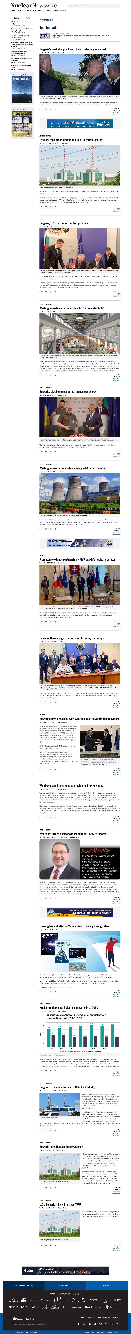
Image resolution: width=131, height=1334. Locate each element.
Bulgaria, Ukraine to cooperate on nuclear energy (67, 391)
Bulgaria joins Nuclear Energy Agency (61, 1146)
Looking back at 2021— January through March (75, 926)
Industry (42, 555)
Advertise (48, 10)
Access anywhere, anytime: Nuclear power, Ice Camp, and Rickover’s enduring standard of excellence (22, 45)
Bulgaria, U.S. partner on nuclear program (63, 223)
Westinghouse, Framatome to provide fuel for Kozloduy (71, 785)
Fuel (40, 45)
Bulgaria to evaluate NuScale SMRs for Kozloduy (67, 1087)
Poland (110, 1214)
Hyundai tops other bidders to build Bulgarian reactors (71, 139)
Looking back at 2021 (65, 977)
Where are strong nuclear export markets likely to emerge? (73, 833)
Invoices (109, 1332)
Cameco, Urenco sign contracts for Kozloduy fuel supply (72, 638)
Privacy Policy (89, 1332)
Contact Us (115, 1317)
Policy (41, 219)
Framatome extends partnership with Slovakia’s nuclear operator (77, 559)
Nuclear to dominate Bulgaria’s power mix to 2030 (68, 1007)
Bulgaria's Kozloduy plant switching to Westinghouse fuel (72, 49)
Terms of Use (100, 1332)
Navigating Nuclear (104, 1317)
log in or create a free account (116, 112)
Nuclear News (62, 53)
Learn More (55, 37)
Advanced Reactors (45, 136)
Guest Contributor (75, 837)
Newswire (46, 19)
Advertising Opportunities (88, 1317)
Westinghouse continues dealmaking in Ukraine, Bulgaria (72, 468)
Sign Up (28, 10)
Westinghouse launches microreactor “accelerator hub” (71, 308)
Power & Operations (45, 304)
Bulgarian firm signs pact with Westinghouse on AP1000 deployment (79, 718)
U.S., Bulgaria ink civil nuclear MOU (60, 1204)
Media (116, 1332)
